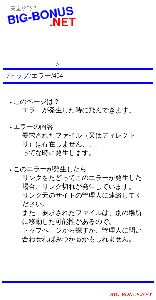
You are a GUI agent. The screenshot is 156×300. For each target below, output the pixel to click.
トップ (19, 75)
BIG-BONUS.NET (131, 294)
